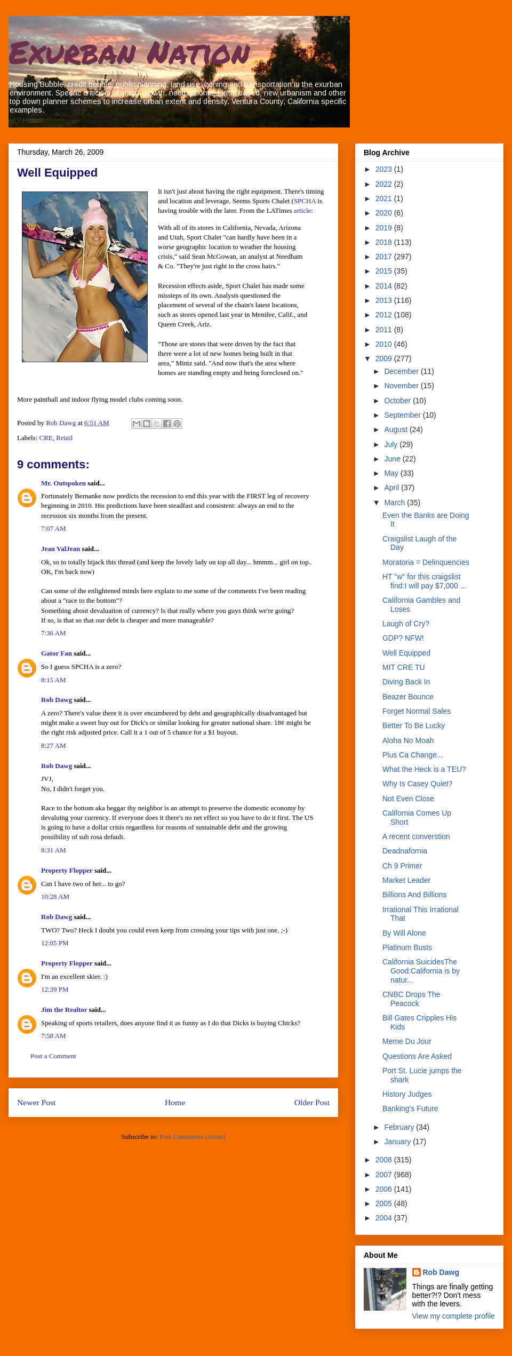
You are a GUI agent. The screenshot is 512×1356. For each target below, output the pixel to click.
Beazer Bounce (408, 696)
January (398, 1141)
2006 (384, 1189)
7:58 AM (53, 1036)
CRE (46, 438)
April (392, 487)
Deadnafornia (404, 851)
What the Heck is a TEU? (424, 769)
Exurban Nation (129, 51)
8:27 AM (53, 745)
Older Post (312, 1102)
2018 (384, 242)
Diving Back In (406, 681)
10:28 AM (55, 896)
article (302, 210)
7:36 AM (53, 633)
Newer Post (36, 1102)
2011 (384, 329)
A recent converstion (416, 836)
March (395, 502)
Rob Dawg (56, 700)
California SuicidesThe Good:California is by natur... (421, 971)
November (402, 385)
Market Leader (406, 880)
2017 (384, 256)
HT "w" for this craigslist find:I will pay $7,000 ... (424, 581)
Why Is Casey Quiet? (417, 783)
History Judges (407, 1094)
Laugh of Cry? (405, 623)
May (392, 473)
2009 (384, 358)
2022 (384, 184)
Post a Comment (53, 1056)
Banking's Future (410, 1108)
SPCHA (305, 201)
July (391, 444)
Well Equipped (406, 653)
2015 (384, 271)
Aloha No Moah (408, 740)
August (396, 429)
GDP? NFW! (403, 638)
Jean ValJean (60, 549)
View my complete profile (453, 1316)
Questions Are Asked (417, 1056)
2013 (384, 300)
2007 (384, 1174)
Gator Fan (56, 653)
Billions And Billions (414, 894)
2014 (384, 286)
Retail (64, 438)
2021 (384, 198)
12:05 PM (55, 943)
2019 (384, 228)
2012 (384, 314)
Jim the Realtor (64, 1010)
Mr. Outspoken (63, 483)
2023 (384, 169)
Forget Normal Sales (416, 711)
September (403, 415)
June (393, 458)
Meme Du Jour (406, 1041)
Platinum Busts (407, 947)
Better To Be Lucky (413, 725)
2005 (384, 1203)
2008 (384, 1159)
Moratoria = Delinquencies (425, 562)
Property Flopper (67, 870)
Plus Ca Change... (412, 755)
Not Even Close (408, 798)
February (400, 1127)
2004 (384, 1218)
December (402, 371)
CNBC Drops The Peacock (411, 999)
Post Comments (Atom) (192, 1136)
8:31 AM (53, 850)
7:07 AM (53, 528)
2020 (384, 213)
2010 (384, 344)
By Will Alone (404, 933)
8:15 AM (53, 680)
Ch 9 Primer (402, 866)
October (398, 400)
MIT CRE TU (403, 667)
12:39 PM (55, 989)
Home (175, 1102)
